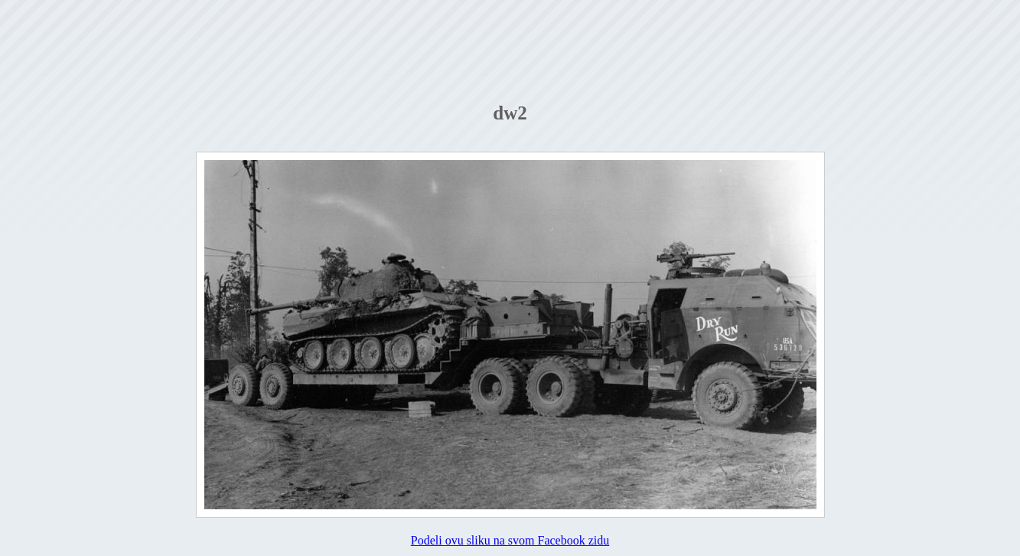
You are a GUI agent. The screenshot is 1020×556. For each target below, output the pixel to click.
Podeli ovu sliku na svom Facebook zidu (510, 540)
